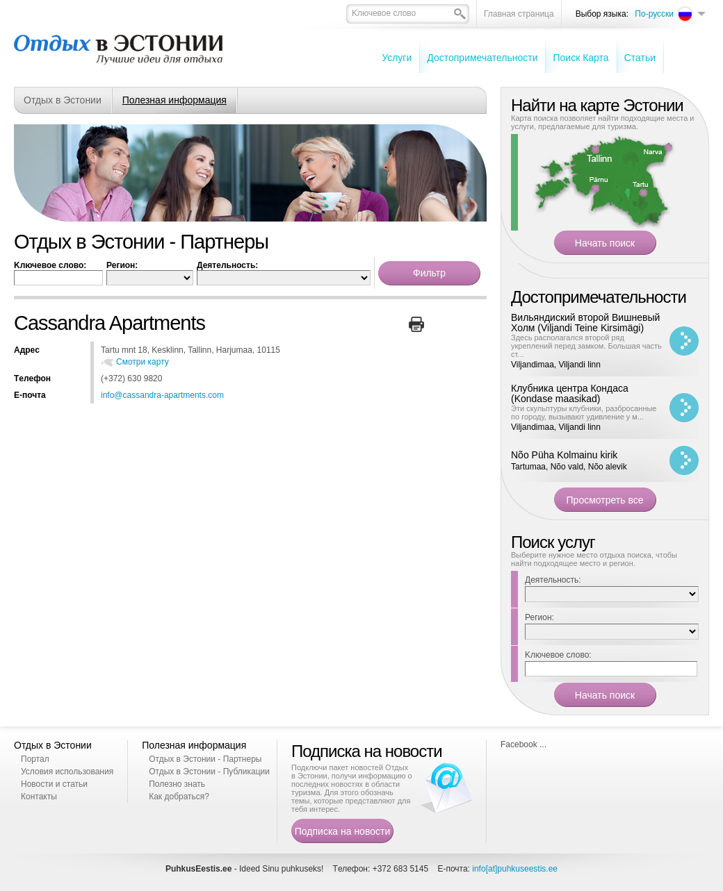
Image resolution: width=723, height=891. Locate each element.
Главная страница (519, 14)
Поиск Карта (580, 57)
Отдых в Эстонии (62, 100)
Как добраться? (179, 796)
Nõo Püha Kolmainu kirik (564, 454)
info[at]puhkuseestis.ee (515, 869)
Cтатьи (640, 57)
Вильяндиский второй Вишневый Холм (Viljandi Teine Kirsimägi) (585, 322)
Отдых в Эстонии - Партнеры (205, 759)
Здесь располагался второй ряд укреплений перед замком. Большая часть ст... (586, 345)
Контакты (39, 796)
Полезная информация (174, 100)
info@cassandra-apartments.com (162, 395)
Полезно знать (177, 784)
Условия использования (67, 771)
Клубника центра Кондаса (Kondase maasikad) (569, 393)
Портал (35, 759)
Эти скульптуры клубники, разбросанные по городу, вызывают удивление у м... (584, 412)
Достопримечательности (482, 57)
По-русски (654, 14)
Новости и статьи (54, 784)
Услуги (397, 57)
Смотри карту (142, 362)
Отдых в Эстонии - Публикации (209, 771)
